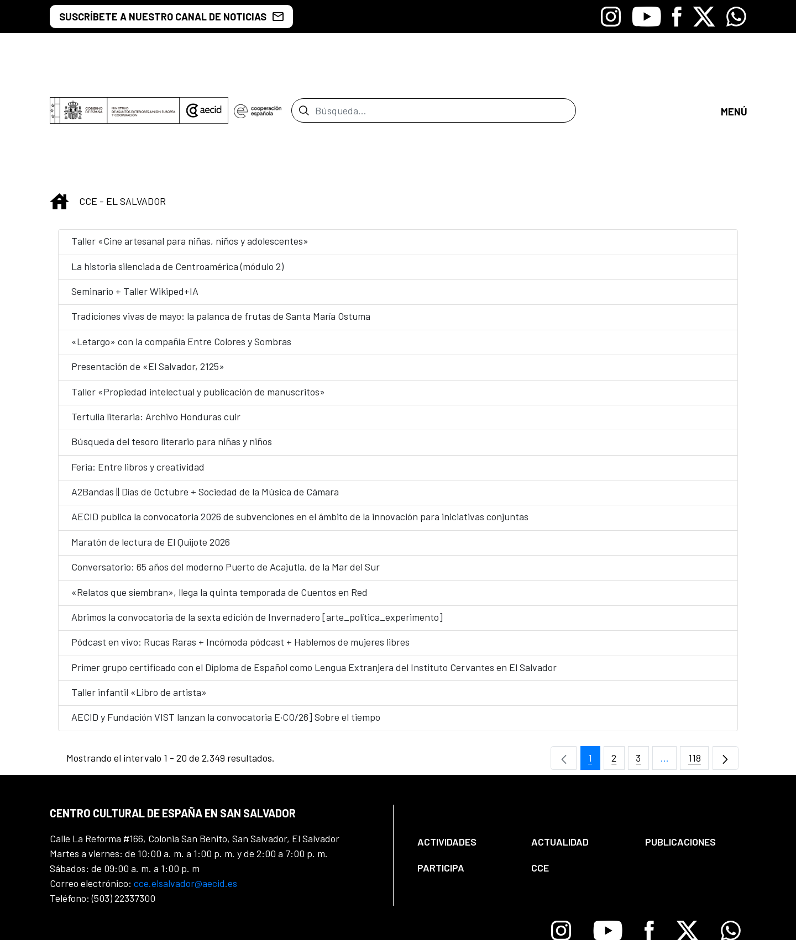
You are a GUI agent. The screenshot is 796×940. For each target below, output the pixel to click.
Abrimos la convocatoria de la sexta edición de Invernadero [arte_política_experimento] (257, 526)
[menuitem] (464, 751)
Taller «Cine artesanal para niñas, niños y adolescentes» (189, 150)
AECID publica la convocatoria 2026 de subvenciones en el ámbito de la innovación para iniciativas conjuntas (299, 426)
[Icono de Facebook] (677, 17)
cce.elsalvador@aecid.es (185, 792)
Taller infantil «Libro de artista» (139, 601)
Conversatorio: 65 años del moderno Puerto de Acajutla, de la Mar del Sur (225, 476)
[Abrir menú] (733, 65)
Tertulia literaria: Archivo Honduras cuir (155, 325)
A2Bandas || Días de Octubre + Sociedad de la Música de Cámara (205, 400)
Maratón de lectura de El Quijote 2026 (150, 451)
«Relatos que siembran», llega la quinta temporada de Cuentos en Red (220, 501)
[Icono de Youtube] (646, 17)
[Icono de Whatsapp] (736, 17)
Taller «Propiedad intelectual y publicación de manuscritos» (198, 300)
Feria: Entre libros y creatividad (138, 375)
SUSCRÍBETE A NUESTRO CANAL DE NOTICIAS (171, 16)
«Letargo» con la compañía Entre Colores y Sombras (181, 250)
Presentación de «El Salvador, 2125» (147, 276)
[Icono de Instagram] (611, 17)
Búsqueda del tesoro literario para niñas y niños (171, 351)
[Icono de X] (704, 17)
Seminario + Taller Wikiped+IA (137, 200)
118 (698, 670)
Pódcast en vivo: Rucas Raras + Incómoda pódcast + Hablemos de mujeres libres (240, 551)
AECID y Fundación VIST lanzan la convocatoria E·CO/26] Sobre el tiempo (225, 626)
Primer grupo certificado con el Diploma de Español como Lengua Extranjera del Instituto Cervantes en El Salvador (314, 576)
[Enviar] (304, 65)
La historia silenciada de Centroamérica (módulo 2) (177, 175)
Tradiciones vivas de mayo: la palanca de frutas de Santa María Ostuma (220, 225)
